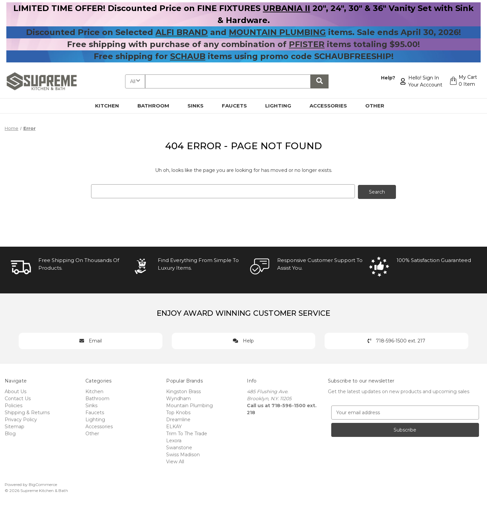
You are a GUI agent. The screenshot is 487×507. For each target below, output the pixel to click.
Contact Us (18, 398)
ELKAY (174, 426)
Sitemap (14, 426)
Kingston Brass (183, 391)
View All (175, 461)
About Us (15, 391)
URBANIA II (286, 8)
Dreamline (178, 419)
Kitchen (111, 105)
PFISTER (307, 44)
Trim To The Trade (186, 433)
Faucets (238, 105)
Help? (387, 78)
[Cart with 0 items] (462, 81)
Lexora (173, 440)
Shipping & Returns (27, 412)
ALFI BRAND (181, 32)
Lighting (282, 105)
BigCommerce (43, 483)
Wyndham (178, 398)
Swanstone (179, 447)
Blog (10, 433)
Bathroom (157, 105)
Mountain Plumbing (189, 405)
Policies (13, 405)
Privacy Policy (21, 419)
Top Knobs (178, 412)
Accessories (332, 105)
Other (378, 105)
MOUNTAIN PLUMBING (277, 32)
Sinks (199, 105)
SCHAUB (187, 56)
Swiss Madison (183, 454)
